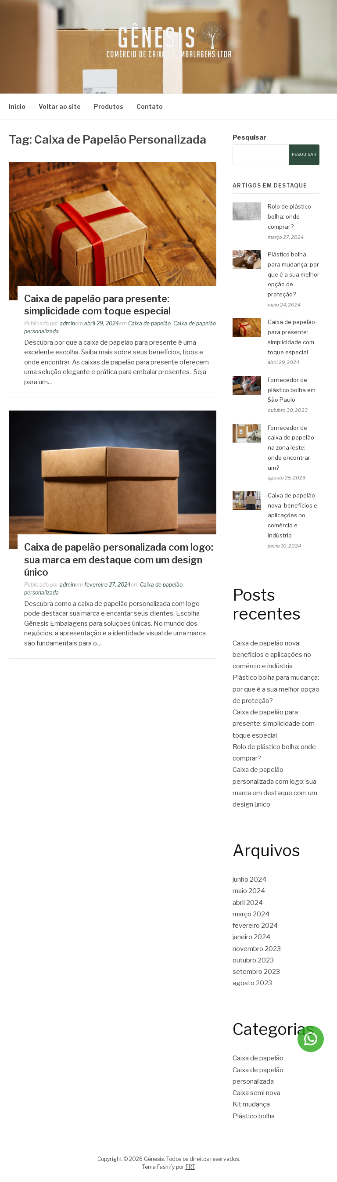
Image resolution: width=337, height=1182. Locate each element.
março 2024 (251, 914)
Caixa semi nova (256, 1093)
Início (17, 106)
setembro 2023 (256, 972)
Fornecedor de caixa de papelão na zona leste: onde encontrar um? (291, 447)
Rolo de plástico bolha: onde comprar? (289, 216)
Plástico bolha (254, 1116)
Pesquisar (249, 137)
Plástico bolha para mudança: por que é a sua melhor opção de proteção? (293, 274)
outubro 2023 (253, 960)
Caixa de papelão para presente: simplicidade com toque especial (274, 723)
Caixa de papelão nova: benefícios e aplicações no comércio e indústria (292, 515)
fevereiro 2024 (255, 926)
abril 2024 (248, 903)
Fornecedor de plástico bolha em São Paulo (291, 390)
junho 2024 (249, 879)
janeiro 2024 (251, 937)
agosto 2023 (252, 983)
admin (67, 323)
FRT (190, 1167)
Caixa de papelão (149, 323)
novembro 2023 (257, 949)
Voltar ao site (60, 106)
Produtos (108, 106)
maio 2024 (249, 891)
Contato (149, 106)
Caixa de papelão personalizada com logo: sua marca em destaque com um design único (118, 559)
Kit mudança (251, 1104)
